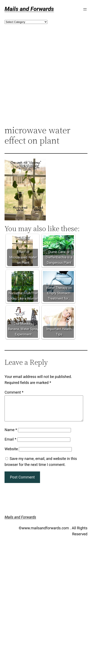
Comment (14, 392)
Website (11, 454)
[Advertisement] (38, 81)
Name (11, 435)
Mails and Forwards (29, 9)
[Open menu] (85, 9)
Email (10, 444)
